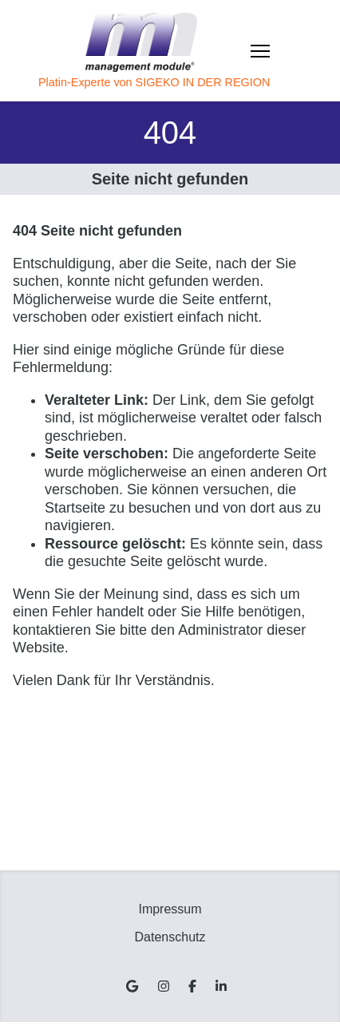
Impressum (169, 909)
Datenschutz (170, 937)
